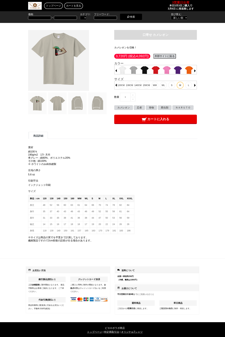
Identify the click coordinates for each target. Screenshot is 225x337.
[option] (122, 70)
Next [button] (195, 70)
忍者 (139, 107)
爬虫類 (164, 107)
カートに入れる (155, 119)
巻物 (151, 107)
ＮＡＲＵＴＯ (182, 107)
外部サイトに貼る (165, 56)
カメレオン (123, 107)
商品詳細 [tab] (38, 135)
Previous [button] (116, 70)
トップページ (53, 5)
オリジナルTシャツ (132, 332)
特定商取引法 (111, 332)
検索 (131, 16)
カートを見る (73, 5)
